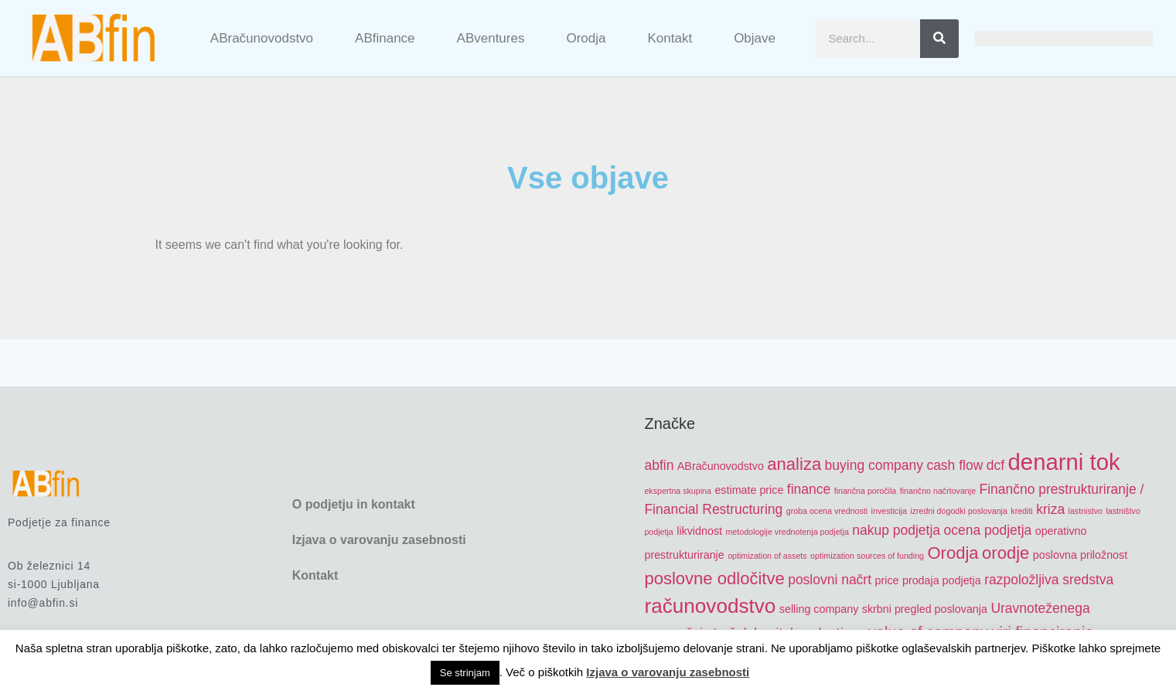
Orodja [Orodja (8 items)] (952, 553)
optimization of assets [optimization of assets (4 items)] (767, 555)
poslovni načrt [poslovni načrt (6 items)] (829, 579)
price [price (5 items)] (887, 580)
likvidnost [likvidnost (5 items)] (699, 531)
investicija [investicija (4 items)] (889, 510)
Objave (754, 38)
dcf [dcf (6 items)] (995, 465)
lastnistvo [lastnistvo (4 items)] (1086, 510)
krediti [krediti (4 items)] (1021, 510)
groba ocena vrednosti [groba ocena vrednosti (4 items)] (827, 510)
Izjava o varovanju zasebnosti (379, 539)
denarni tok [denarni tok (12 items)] (1064, 462)
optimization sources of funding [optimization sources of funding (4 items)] (867, 555)
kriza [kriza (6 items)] (1050, 509)
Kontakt (669, 38)
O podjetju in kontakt (353, 504)
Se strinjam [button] (465, 673)
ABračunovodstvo (261, 38)
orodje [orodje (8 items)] (1005, 553)
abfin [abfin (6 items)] (658, 465)
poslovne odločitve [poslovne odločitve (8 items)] (714, 578)
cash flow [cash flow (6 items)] (954, 465)
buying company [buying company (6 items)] (874, 465)
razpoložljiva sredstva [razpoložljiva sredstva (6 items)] (1048, 579)
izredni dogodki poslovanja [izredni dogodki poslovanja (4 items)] (958, 510)
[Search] (939, 38)
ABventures (491, 38)
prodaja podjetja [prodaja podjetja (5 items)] (941, 580)
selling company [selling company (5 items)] (819, 609)
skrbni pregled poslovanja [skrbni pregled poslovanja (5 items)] (924, 609)
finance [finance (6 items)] (808, 489)
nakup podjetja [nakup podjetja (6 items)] (896, 530)
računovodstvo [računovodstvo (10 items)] (709, 605)
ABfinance (385, 38)
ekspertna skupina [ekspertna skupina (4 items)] (677, 490)
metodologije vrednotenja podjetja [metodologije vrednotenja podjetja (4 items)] (786, 531)
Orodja (585, 38)
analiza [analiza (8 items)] (794, 464)
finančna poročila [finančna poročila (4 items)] (865, 490)
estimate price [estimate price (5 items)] (748, 490)
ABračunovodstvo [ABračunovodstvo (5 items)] (720, 466)
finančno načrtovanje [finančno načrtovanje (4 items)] (938, 490)
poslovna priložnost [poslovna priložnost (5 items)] (1080, 555)
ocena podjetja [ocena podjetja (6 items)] (988, 530)
